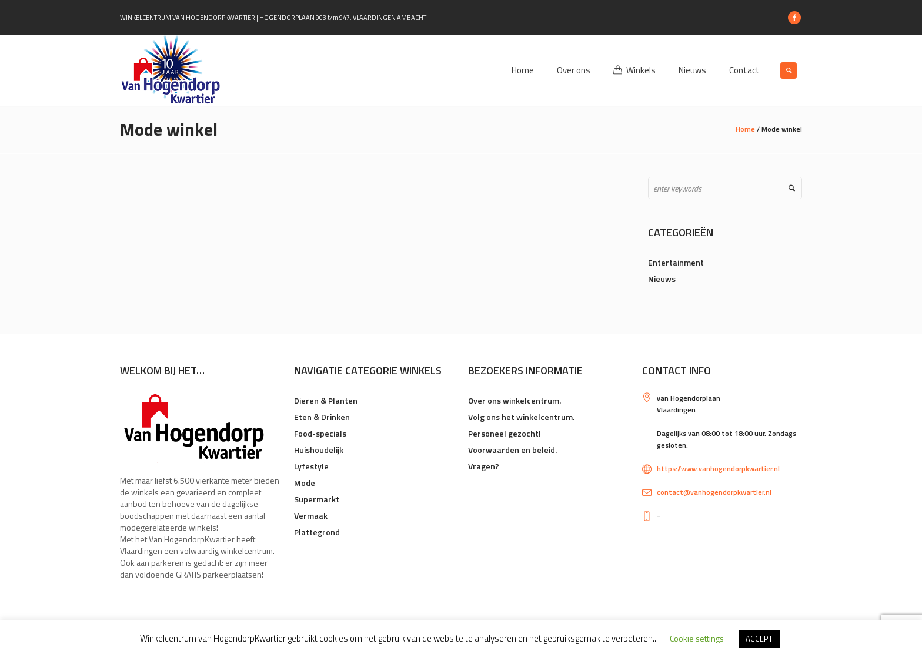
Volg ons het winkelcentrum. (521, 417)
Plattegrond (317, 532)
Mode (304, 482)
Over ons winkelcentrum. (514, 400)
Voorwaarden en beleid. (512, 450)
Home (745, 129)
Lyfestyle (311, 466)
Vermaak (311, 515)
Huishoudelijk (318, 450)
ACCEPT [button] (759, 638)
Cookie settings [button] (697, 638)
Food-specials (320, 433)
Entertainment (676, 262)
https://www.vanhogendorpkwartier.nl (718, 468)
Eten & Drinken (322, 417)
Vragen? (483, 466)
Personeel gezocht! (504, 433)
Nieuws (662, 279)
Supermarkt (316, 499)
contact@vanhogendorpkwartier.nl (714, 492)
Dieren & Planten (326, 400)
